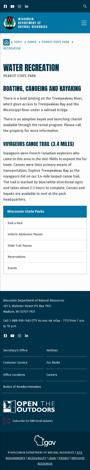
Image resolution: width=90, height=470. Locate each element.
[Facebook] (5, 7)
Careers (51, 375)
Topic (18, 42)
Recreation (12, 48)
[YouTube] (12, 7)
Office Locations (14, 375)
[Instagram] (19, 7)
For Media (53, 362)
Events (12, 268)
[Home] (6, 42)
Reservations (17, 257)
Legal (52, 458)
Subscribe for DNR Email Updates (33, 420)
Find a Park (15, 223)
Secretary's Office (15, 350)
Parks (31, 42)
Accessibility (37, 458)
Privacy (63, 458)
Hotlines (52, 350)
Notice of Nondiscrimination (22, 387)
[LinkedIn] (26, 7)
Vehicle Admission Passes (25, 234)
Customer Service (15, 362)
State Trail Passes (20, 246)
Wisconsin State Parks (25, 211)
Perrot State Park (55, 42)
